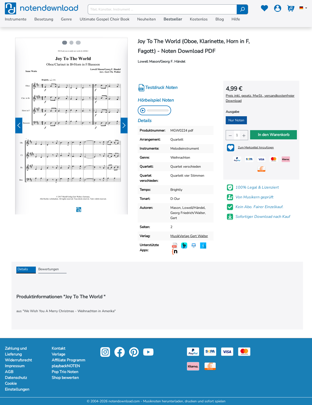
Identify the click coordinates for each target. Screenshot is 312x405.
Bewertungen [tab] (48, 269)
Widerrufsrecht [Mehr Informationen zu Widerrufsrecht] (18, 360)
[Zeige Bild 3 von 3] (79, 43)
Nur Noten (236, 120)
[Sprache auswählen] (303, 8)
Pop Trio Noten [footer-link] (65, 372)
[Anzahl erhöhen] (244, 135)
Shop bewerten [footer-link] (65, 377)
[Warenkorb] (290, 9)
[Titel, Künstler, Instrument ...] (162, 9)
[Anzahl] (237, 135)
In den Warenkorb (273, 134)
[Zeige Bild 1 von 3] (64, 43)
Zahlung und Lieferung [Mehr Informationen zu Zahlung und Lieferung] (16, 351)
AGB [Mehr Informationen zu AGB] (9, 372)
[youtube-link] (148, 355)
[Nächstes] (124, 126)
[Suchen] (242, 9)
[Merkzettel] (264, 9)
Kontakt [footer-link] (58, 348)
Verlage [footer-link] (58, 354)
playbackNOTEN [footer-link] (66, 366)
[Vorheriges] (18, 126)
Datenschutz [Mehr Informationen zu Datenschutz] (16, 377)
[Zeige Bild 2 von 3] (71, 43)
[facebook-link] (120, 355)
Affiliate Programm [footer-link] (68, 360)
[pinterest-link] (134, 355)
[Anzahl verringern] (230, 135)
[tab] (26, 270)
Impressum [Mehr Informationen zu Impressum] (15, 366)
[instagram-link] (106, 355)
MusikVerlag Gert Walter (189, 236)
